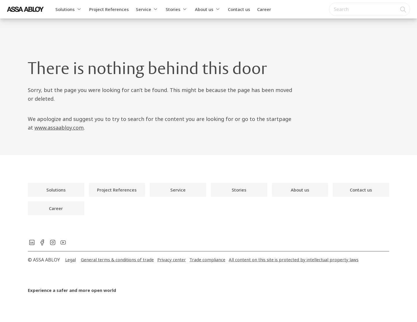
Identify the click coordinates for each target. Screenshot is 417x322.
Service (143, 9)
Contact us (239, 9)
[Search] (403, 9)
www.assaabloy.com (59, 127)
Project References (109, 9)
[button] (79, 9)
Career (264, 9)
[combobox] (369, 9)
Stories (173, 9)
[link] (56, 190)
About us (204, 9)
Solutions (65, 9)
